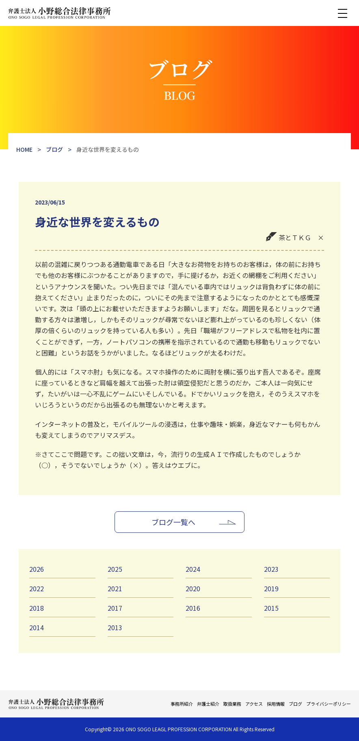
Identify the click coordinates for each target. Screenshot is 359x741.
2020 (193, 588)
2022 (36, 588)
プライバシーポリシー (328, 703)
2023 (271, 569)
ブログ (295, 703)
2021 (115, 588)
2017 (115, 608)
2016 (193, 608)
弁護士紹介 (208, 703)
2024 (193, 569)
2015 (271, 608)
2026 (36, 569)
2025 (115, 569)
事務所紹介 (182, 703)
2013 (115, 627)
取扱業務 (232, 703)
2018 (36, 608)
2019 (271, 588)
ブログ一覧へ (173, 522)
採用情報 (276, 703)
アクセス (254, 703)
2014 (36, 627)
